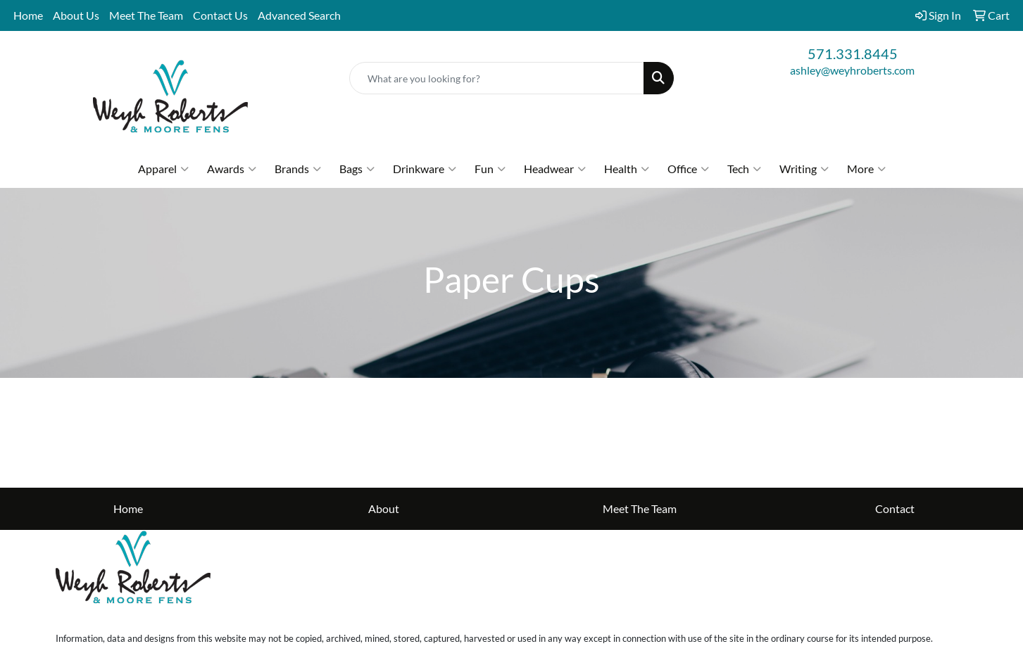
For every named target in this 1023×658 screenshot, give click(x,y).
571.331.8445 (853, 53)
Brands (298, 168)
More (866, 168)
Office (688, 168)
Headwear (555, 168)
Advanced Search (299, 15)
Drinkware (424, 168)
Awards (231, 168)
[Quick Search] (496, 78)
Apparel (163, 168)
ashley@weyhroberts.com (852, 70)
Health (626, 168)
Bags (357, 168)
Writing (804, 168)
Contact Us (220, 15)
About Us (76, 15)
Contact (895, 508)
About (383, 508)
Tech (744, 168)
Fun (490, 168)
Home (28, 15)
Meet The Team (146, 15)
